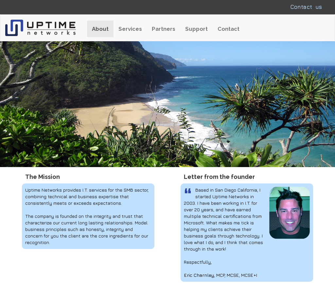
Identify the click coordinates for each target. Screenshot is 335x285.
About (103, 28)
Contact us (306, 7)
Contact (228, 29)
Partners (163, 29)
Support (196, 29)
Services (130, 29)
